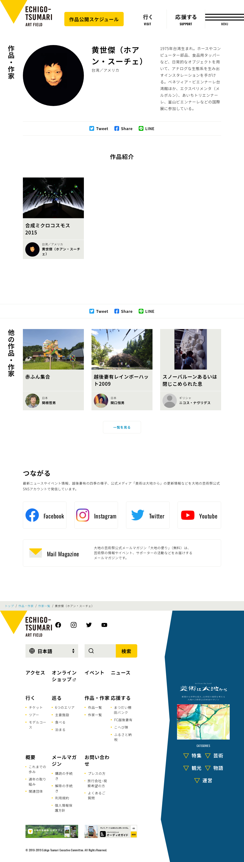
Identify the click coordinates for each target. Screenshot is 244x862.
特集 (197, 755)
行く (30, 697)
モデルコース (37, 725)
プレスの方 (97, 773)
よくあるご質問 (96, 795)
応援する (121, 697)
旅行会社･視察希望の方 (97, 783)
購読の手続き (64, 776)
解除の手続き (64, 788)
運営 (208, 780)
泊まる (60, 729)
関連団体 (36, 791)
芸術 (218, 755)
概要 (30, 757)
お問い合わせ (97, 760)
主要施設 (62, 714)
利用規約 (62, 798)
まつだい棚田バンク (123, 710)
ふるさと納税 (123, 737)
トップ (9, 605)
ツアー (34, 714)
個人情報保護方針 (63, 808)
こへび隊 (121, 727)
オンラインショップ (64, 676)
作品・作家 (11, 62)
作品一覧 (95, 707)
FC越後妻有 (123, 719)
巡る (57, 697)
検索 (127, 651)
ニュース (121, 672)
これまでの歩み (37, 769)
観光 (197, 767)
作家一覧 (44, 605)
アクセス (35, 672)
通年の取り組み (37, 781)
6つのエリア (65, 707)
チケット (36, 707)
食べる (60, 722)
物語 (218, 767)
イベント (95, 672)
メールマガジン (64, 760)
